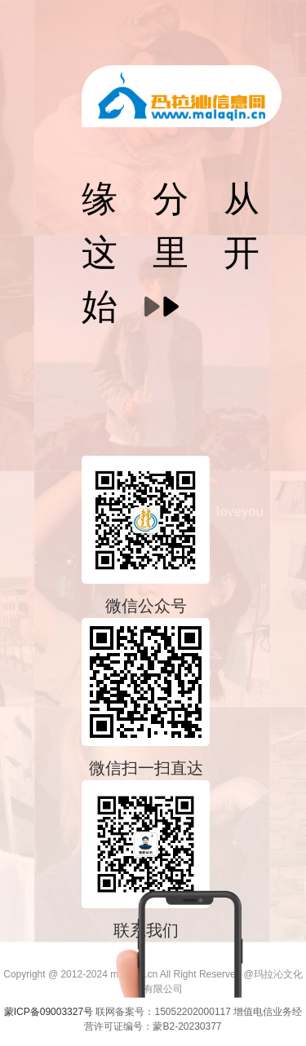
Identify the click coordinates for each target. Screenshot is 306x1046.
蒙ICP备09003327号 (50, 1011)
